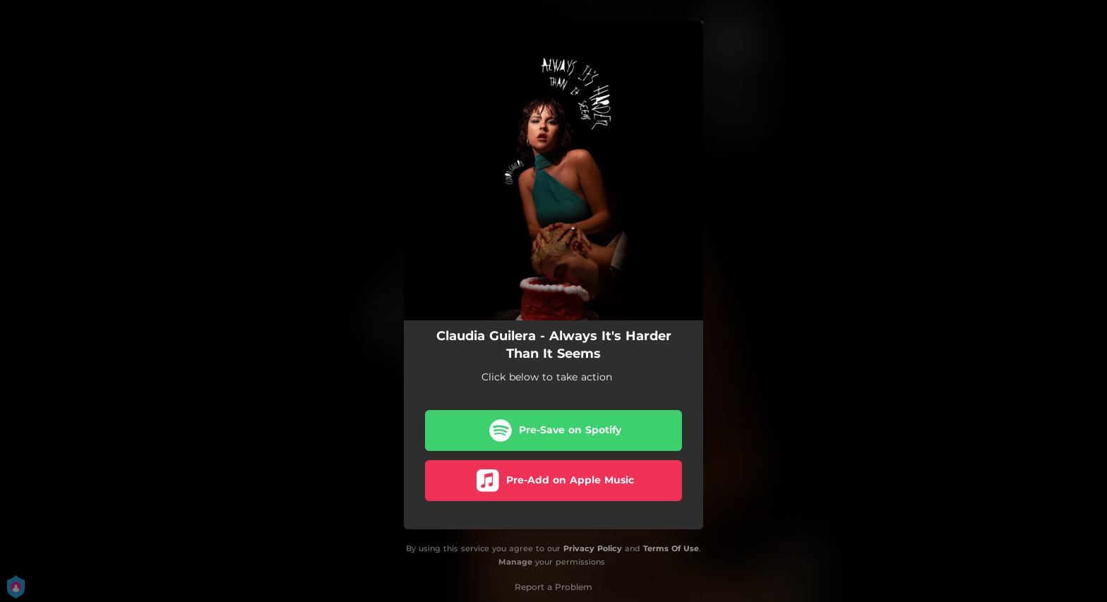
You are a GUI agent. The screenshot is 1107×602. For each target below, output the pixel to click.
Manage (515, 562)
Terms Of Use (671, 548)
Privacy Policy (592, 548)
